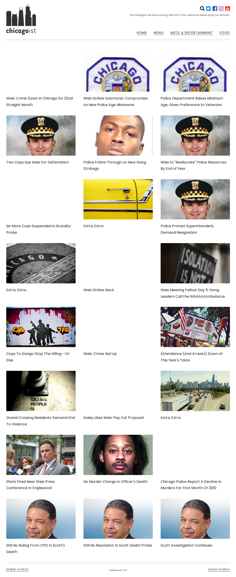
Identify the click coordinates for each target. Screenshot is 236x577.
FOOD (225, 32)
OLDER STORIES (219, 569)
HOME (142, 32)
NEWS (159, 32)
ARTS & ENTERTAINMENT (191, 32)
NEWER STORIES (17, 569)
